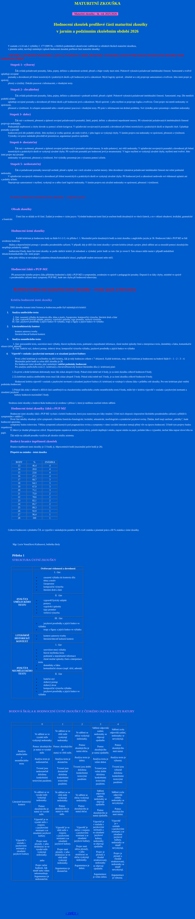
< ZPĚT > (72, 913)
